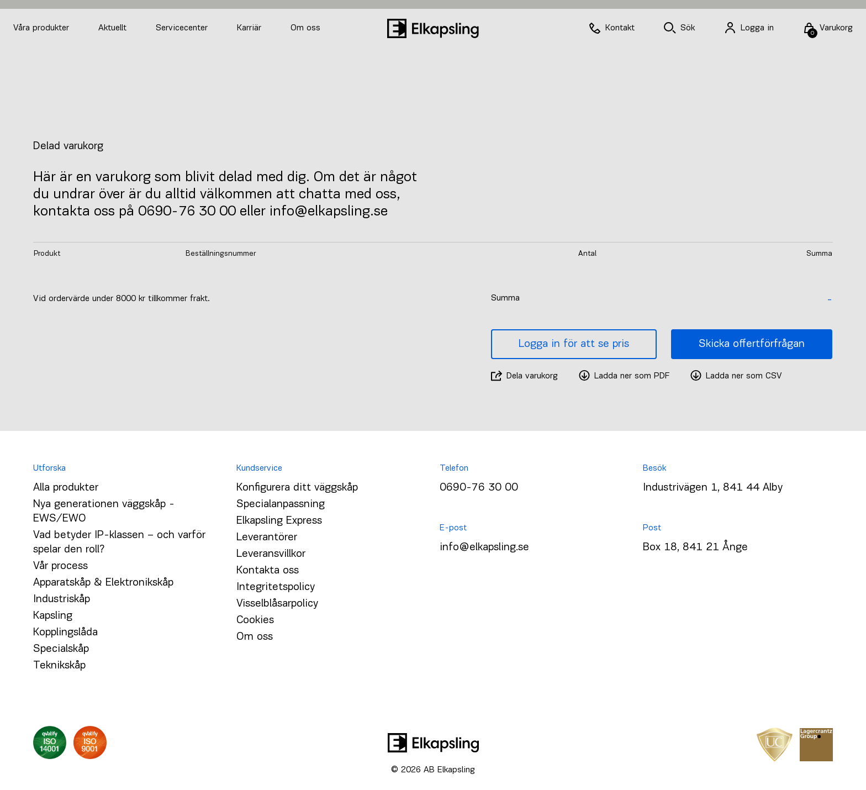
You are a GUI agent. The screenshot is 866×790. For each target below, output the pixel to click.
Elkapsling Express (279, 520)
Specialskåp (61, 649)
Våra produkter (41, 28)
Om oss (305, 28)
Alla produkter (65, 487)
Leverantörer (266, 537)
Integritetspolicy (275, 587)
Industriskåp (61, 599)
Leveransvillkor (270, 554)
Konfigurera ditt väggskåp (297, 487)
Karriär (250, 28)
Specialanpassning (280, 504)
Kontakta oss (267, 570)
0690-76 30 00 (479, 487)
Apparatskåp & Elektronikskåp (103, 582)
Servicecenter (183, 28)
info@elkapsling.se (484, 547)
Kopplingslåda (65, 632)
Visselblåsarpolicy (277, 603)
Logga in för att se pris (574, 344)
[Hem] (433, 28)
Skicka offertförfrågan (752, 344)
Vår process (60, 566)
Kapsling (52, 616)
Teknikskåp (59, 665)
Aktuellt (113, 28)
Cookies (255, 620)
